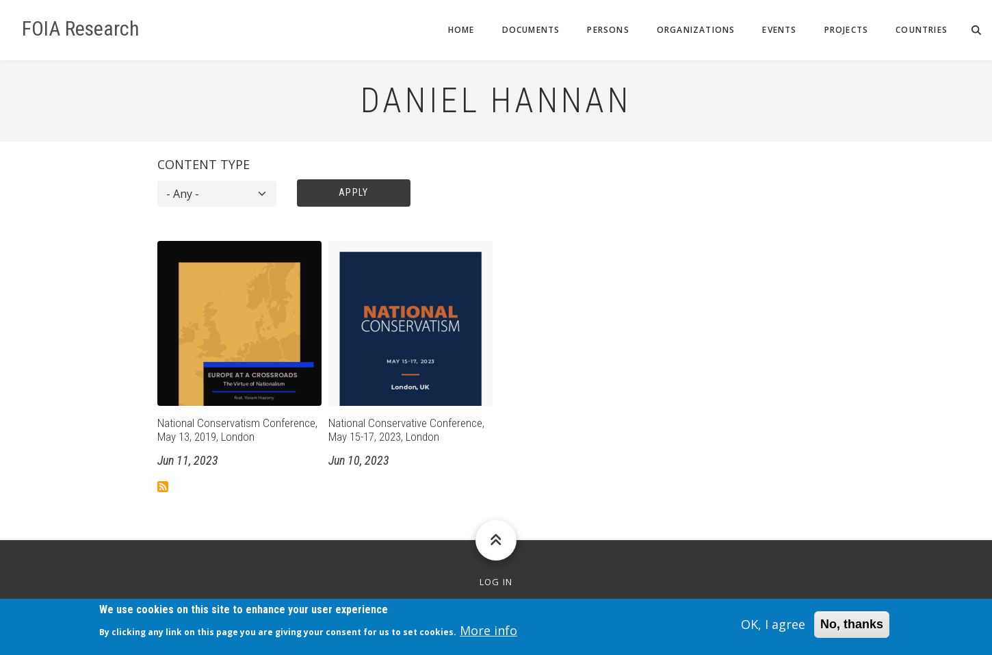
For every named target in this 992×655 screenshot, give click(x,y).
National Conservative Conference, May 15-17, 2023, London (406, 430)
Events (779, 30)
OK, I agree (773, 628)
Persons (608, 30)
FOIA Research (81, 28)
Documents (531, 30)
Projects (846, 30)
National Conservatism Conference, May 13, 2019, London (237, 430)
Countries (922, 30)
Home (461, 30)
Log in (496, 582)
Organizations (696, 30)
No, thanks (851, 628)
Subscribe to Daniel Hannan (162, 486)
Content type (203, 164)
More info (488, 634)
